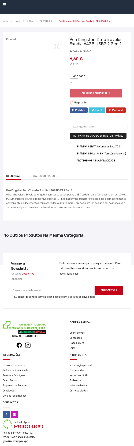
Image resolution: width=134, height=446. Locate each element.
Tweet (98, 110)
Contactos (76, 337)
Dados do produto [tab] (45, 176)
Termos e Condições (14, 375)
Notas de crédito (79, 375)
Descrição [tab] (13, 176)
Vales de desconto (80, 385)
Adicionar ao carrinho (96, 93)
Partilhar (80, 110)
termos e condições (49, 296)
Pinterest (117, 110)
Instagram (14, 414)
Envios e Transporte (14, 365)
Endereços (75, 380)
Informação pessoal (81, 365)
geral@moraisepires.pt (15, 441)
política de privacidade (82, 296)
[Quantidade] (74, 83)
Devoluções (9, 390)
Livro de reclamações (15, 395)
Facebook (6, 414)
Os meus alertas (79, 390)
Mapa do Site (77, 343)
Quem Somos (77, 332)
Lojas (72, 348)
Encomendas (77, 370)
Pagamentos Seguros (15, 385)
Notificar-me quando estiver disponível (98, 135)
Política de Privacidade (15, 370)
